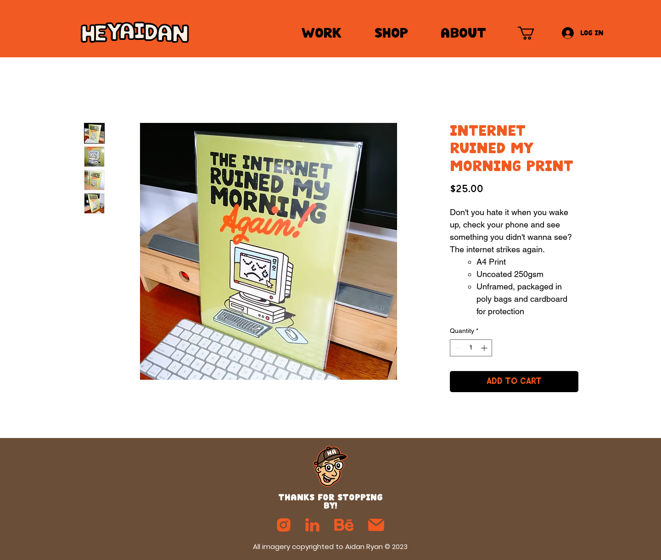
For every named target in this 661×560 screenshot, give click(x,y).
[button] (534, 33)
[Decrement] (457, 348)
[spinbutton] (471, 348)
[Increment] (485, 348)
